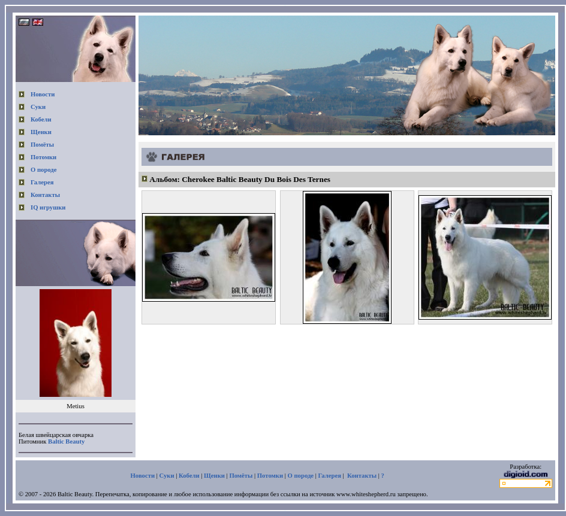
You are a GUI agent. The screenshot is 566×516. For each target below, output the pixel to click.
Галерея (42, 182)
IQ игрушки (48, 207)
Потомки (43, 157)
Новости (43, 94)
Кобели (41, 119)
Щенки (41, 132)
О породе (44, 169)
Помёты (42, 144)
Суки (38, 107)
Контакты (45, 195)
